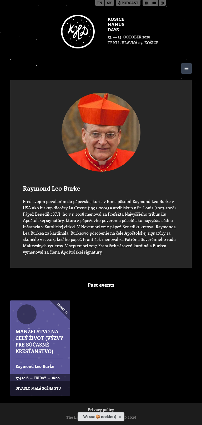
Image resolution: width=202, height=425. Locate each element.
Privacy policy (101, 410)
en (99, 3)
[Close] (120, 416)
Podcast (128, 3)
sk (109, 3)
